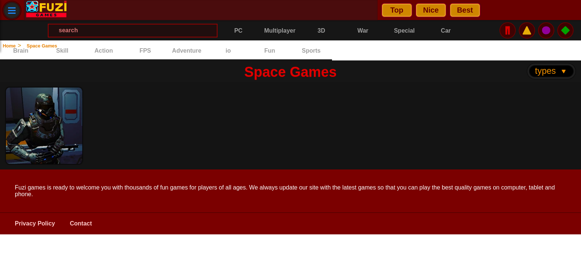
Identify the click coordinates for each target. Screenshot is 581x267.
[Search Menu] (309, 10)
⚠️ (527, 10)
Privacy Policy (35, 204)
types (551, 51)
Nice (123, 10)
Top (89, 10)
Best (157, 10)
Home (14, 45)
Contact (81, 204)
